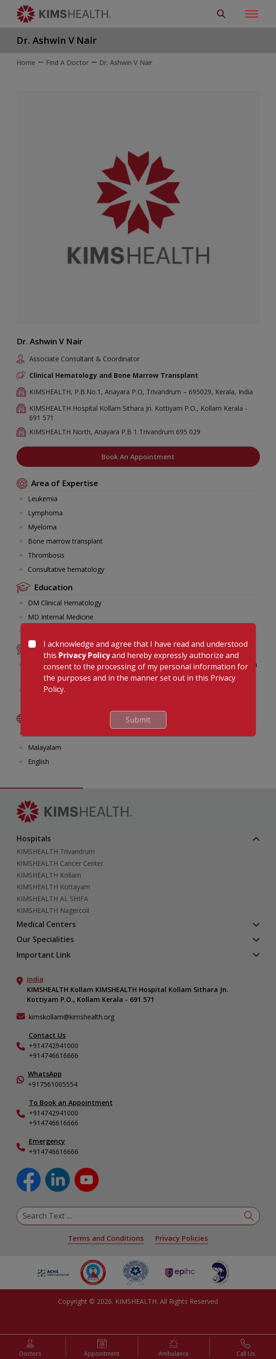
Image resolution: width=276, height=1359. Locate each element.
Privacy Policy (84, 655)
